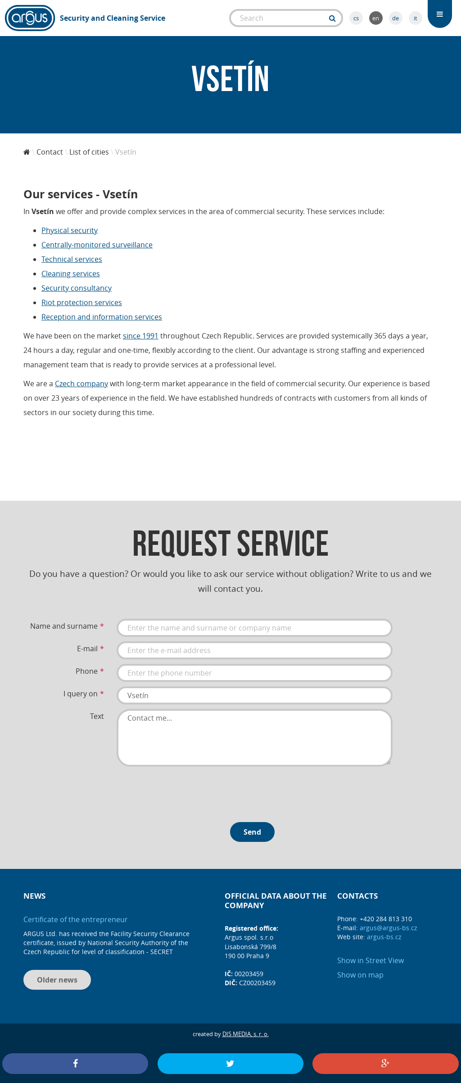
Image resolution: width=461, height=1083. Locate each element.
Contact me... (255, 738)
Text (97, 716)
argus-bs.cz (384, 936)
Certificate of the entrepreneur (75, 919)
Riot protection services (81, 302)
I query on (80, 694)
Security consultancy (76, 288)
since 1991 (140, 336)
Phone (87, 671)
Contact (49, 152)
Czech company (81, 383)
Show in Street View (370, 960)
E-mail (87, 648)
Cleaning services (70, 274)
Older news (57, 980)
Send (252, 832)
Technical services (71, 259)
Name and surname (64, 626)
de (395, 18)
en (375, 18)
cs (356, 18)
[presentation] (185, 791)
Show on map (360, 975)
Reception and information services (101, 317)
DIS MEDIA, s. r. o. (245, 1034)
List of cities (89, 152)
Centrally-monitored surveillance (97, 245)
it (415, 18)
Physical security (69, 230)
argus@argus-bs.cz (388, 927)
